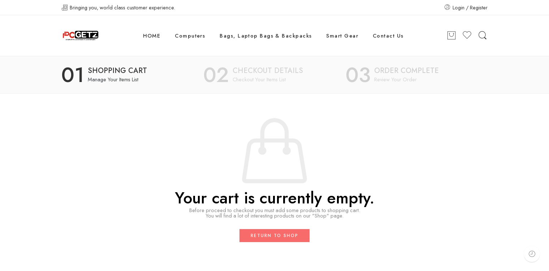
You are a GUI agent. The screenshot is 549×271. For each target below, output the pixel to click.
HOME (152, 35)
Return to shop (274, 235)
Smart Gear (342, 35)
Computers (190, 35)
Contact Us (388, 35)
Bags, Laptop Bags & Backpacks (266, 35)
